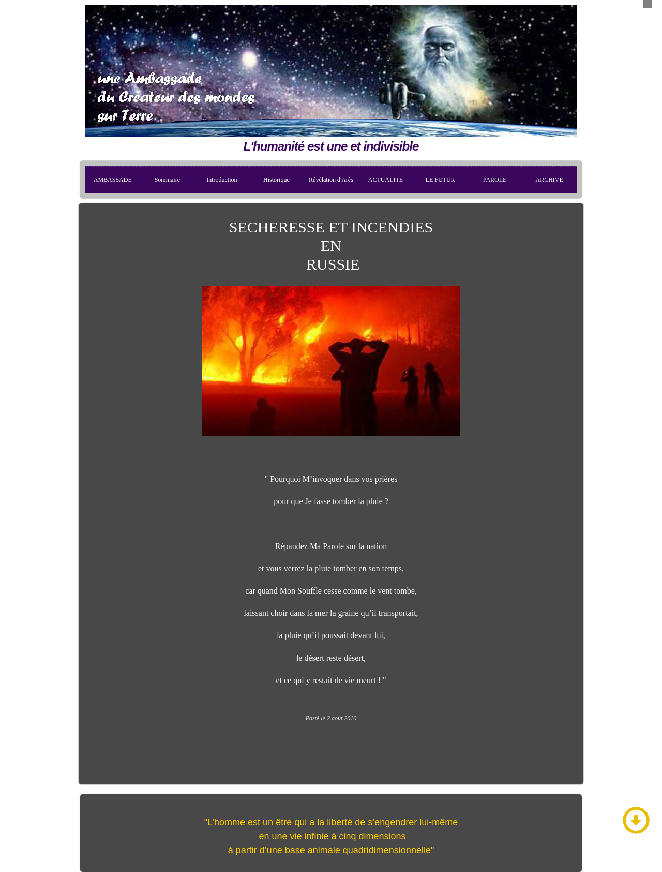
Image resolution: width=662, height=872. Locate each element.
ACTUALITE (385, 179)
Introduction (221, 179)
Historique (276, 179)
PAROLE (495, 179)
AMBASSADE (113, 179)
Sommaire (167, 179)
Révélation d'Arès (331, 179)
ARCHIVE (549, 179)
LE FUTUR (440, 179)
